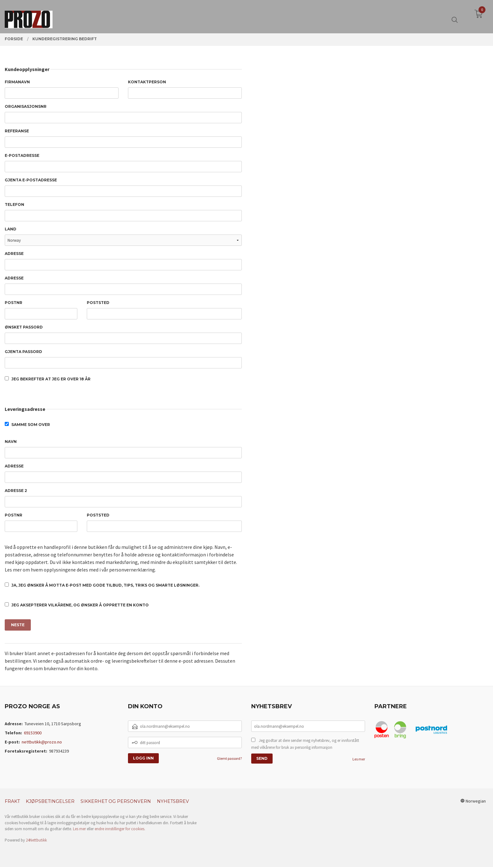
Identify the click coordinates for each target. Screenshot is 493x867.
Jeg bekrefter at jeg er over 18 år (48, 378)
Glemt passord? (229, 758)
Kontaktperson (147, 82)
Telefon (14, 204)
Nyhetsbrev (173, 801)
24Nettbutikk (36, 840)
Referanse (17, 131)
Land (10, 229)
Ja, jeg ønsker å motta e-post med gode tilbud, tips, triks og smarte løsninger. (102, 585)
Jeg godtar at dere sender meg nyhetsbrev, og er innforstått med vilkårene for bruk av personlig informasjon (305, 744)
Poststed (98, 302)
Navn (11, 441)
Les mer (358, 759)
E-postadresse (22, 155)
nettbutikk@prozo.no (42, 742)
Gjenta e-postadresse (31, 180)
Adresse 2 (16, 490)
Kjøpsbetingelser (50, 801)
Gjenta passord (23, 351)
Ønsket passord (24, 327)
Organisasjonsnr (26, 106)
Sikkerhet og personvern (115, 801)
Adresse (14, 253)
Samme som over (27, 424)
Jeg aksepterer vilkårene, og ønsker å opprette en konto (77, 604)
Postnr (13, 302)
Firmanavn (17, 82)
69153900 (33, 733)
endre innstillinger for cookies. (120, 828)
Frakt (12, 801)
